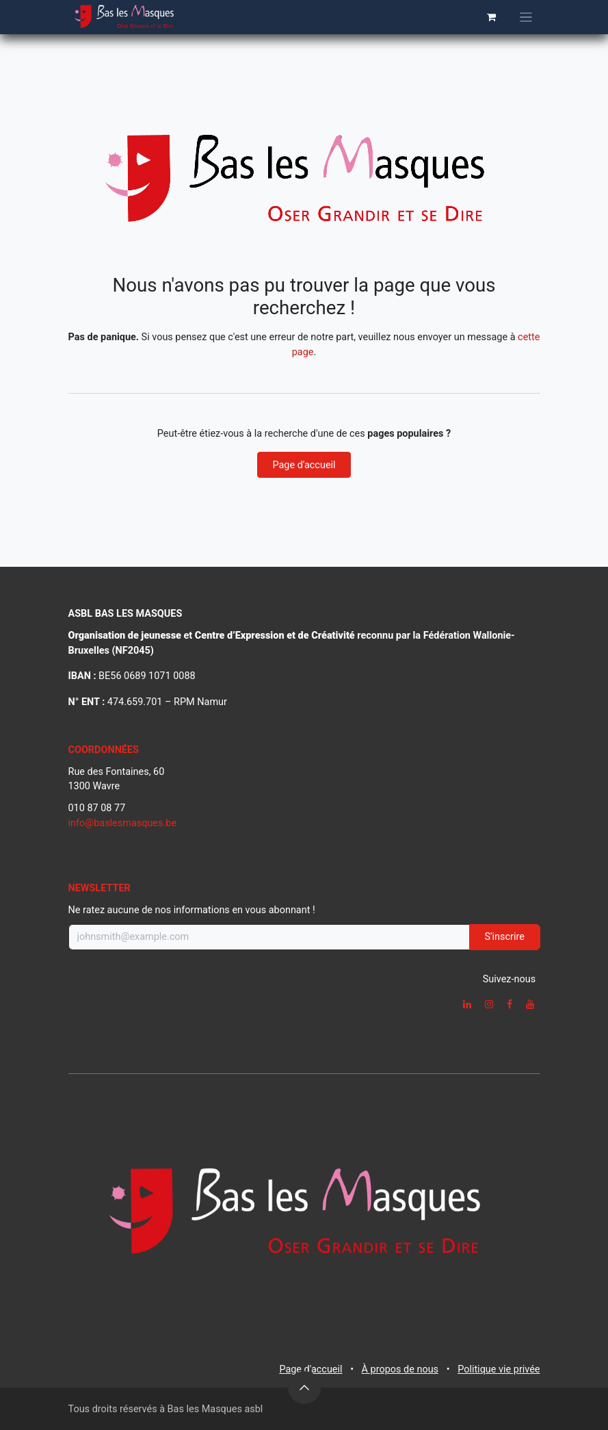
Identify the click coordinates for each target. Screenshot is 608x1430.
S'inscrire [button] (505, 937)
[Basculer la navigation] (526, 17)
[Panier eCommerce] (491, 17)
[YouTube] (530, 1004)
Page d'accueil (303, 465)
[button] (304, 1387)
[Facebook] (509, 1004)
